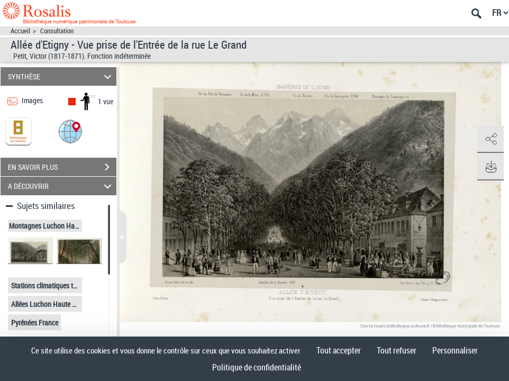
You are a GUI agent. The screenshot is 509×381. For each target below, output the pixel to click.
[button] (70, 131)
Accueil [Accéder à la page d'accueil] (20, 30)
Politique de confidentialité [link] (256, 367)
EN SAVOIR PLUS (62, 167)
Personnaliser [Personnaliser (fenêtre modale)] (455, 350)
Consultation (57, 30)
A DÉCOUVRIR (61, 186)
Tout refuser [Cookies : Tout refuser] (396, 350)
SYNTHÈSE (61, 76)
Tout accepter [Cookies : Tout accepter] (338, 350)
